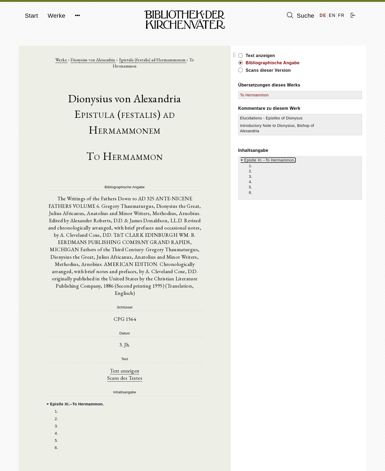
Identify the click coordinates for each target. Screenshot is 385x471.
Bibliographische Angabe (322, 63)
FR (341, 15)
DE (323, 15)
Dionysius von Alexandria (105, 62)
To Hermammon (303, 95)
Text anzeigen (149, 324)
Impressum (293, 454)
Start (31, 15)
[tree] (149, 381)
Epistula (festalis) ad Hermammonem (164, 62)
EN (332, 15)
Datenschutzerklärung (303, 459)
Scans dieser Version (317, 70)
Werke (56, 15)
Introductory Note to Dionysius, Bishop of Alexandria (307, 136)
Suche (300, 15)
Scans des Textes (149, 332)
